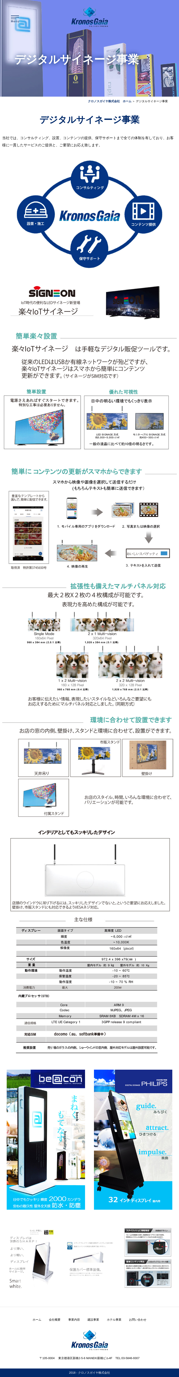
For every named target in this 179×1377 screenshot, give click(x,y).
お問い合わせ (137, 1319)
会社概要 (54, 1319)
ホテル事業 (114, 1319)
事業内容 (74, 1319)
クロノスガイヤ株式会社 (94, 1372)
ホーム (37, 1319)
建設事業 (93, 1319)
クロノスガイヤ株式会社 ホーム (109, 101)
